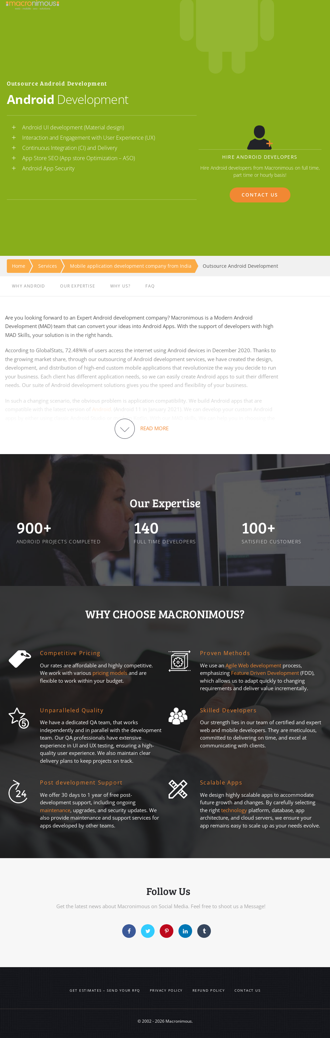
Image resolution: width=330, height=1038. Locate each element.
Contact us (247, 990)
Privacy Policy (166, 990)
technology (234, 810)
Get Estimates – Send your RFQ (105, 990)
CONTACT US (260, 194)
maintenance (55, 810)
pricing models (109, 672)
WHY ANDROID (28, 286)
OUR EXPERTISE (77, 286)
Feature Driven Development (265, 672)
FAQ (150, 286)
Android (101, 409)
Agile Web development (253, 665)
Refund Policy (208, 990)
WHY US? (120, 286)
